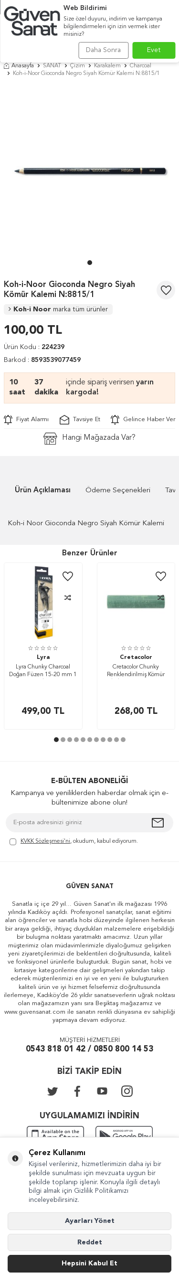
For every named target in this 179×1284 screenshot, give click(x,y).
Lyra (43, 657)
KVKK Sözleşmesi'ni (45, 841)
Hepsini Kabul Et (89, 1263)
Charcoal (140, 66)
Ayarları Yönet (90, 1221)
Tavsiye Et (80, 419)
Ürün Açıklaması (43, 490)
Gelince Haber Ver (143, 419)
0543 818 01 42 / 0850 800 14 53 (89, 1049)
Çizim (77, 66)
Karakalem (107, 66)
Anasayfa (19, 66)
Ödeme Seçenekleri (117, 490)
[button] (89, 262)
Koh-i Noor (58, 309)
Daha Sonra (103, 50)
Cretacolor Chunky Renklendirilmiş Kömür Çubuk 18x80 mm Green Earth (136, 671)
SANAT (52, 66)
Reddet (89, 1242)
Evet (154, 50)
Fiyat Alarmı (26, 419)
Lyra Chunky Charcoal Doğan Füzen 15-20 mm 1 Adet (43, 671)
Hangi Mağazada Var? (89, 439)
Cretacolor (136, 657)
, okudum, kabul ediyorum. (74, 842)
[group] (89, 170)
